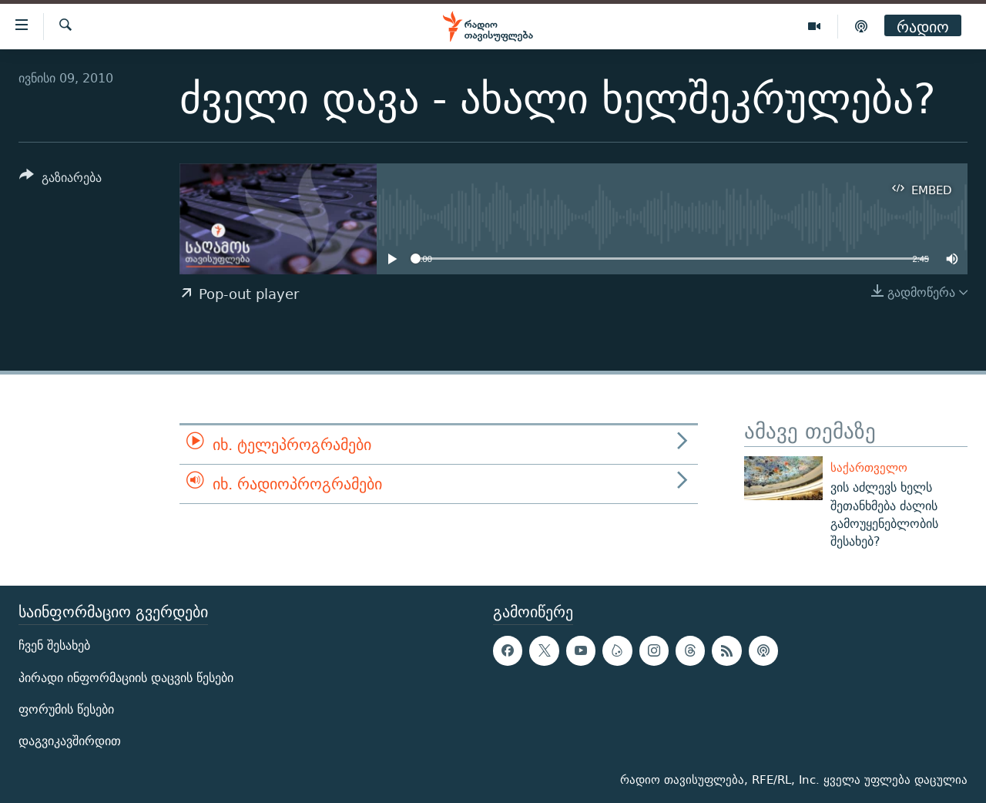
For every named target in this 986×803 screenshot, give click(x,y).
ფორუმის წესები (66, 709)
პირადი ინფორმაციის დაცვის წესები (125, 677)
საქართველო (868, 467)
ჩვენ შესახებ (54, 646)
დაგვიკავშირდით (69, 741)
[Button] (60, 180)
